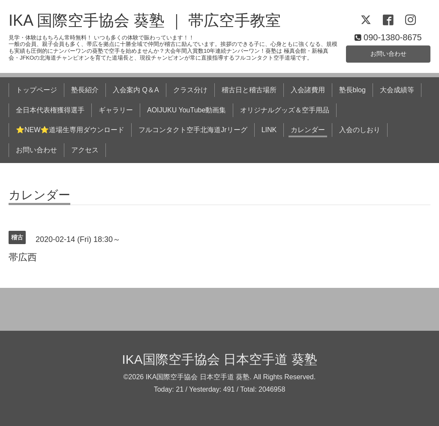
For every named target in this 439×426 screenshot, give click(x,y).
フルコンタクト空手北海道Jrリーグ (192, 129)
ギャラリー (116, 110)
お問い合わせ (388, 52)
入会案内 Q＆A (136, 90)
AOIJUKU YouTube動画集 (186, 110)
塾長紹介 (85, 90)
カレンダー (308, 129)
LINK (269, 129)
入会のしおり (359, 129)
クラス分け (190, 90)
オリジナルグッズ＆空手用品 (284, 110)
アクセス (85, 150)
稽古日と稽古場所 (249, 90)
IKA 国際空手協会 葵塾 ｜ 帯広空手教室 (145, 20)
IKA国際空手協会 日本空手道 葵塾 (219, 359)
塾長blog (352, 90)
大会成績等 (397, 90)
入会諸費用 (308, 90)
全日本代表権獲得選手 (50, 110)
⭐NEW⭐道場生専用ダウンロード (70, 129)
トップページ (36, 90)
